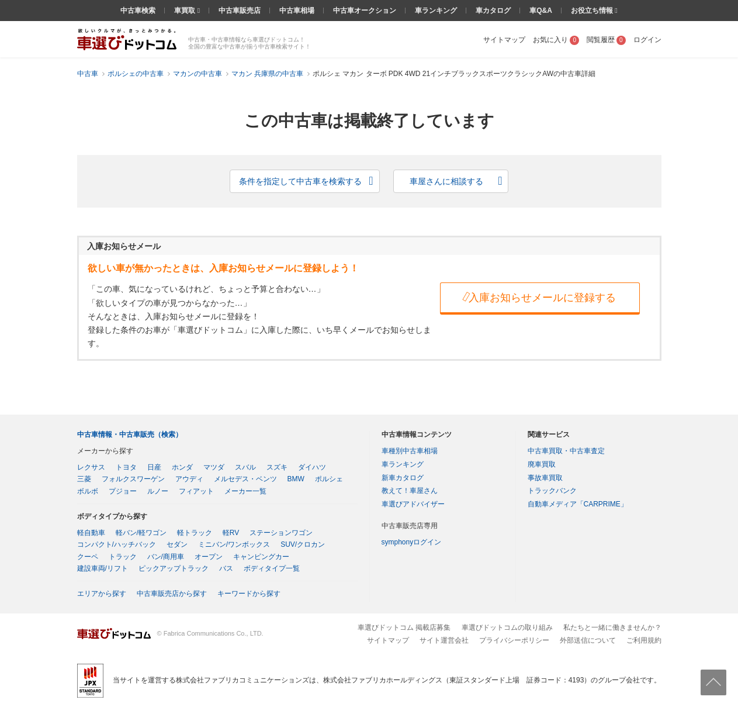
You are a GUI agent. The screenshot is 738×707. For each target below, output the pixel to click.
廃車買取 (542, 464)
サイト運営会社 (444, 640)
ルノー (157, 491)
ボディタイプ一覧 (272, 568)
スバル (245, 467)
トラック (123, 557)
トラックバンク (552, 491)
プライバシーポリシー (514, 640)
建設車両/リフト (102, 568)
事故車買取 (545, 478)
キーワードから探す (248, 593)
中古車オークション (364, 10)
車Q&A (540, 10)
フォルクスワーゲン (133, 479)
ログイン (647, 40)
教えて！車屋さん (410, 491)
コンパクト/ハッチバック (116, 544)
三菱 (84, 479)
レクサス (91, 467)
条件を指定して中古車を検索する (300, 181)
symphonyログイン (412, 542)
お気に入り (556, 40)
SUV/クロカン (302, 544)
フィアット (196, 491)
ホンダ (182, 467)
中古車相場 (296, 10)
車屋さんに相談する (446, 181)
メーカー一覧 (245, 491)
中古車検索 (137, 10)
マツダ (213, 467)
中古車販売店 (240, 10)
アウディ (189, 479)
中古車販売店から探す (172, 593)
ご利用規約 (643, 640)
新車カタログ (403, 478)
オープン (209, 557)
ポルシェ (329, 479)
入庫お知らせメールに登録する (538, 297)
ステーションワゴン (281, 533)
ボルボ (87, 491)
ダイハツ (312, 467)
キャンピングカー (261, 557)
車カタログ (493, 10)
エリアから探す (101, 593)
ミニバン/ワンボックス (234, 544)
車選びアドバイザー (413, 504)
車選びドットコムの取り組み (507, 627)
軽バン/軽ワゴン (141, 533)
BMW (295, 479)
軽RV (231, 533)
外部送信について (588, 640)
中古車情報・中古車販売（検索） (129, 434)
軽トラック (194, 533)
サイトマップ (504, 40)
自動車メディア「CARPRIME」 (578, 504)
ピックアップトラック (173, 568)
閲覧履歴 (606, 40)
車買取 (185, 10)
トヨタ (126, 467)
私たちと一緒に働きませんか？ (612, 627)
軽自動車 (91, 533)
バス (226, 568)
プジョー (123, 491)
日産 (154, 467)
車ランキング (436, 10)
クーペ (87, 557)
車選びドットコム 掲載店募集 (404, 627)
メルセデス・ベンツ (245, 479)
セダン (177, 544)
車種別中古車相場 (410, 451)
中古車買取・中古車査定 (566, 451)
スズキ (276, 467)
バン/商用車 (165, 557)
